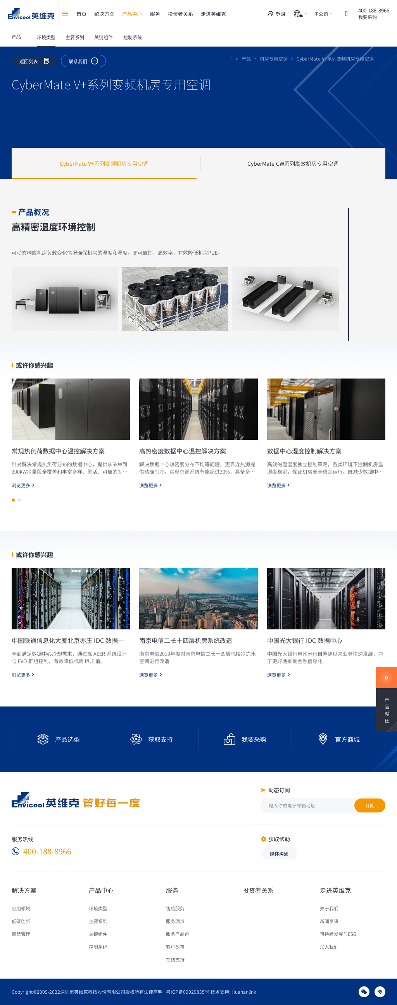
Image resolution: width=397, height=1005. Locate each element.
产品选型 (67, 739)
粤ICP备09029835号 (187, 991)
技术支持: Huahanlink (233, 991)
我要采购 (367, 17)
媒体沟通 (279, 853)
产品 (246, 59)
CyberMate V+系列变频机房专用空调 (104, 163)
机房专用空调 (274, 59)
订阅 (370, 805)
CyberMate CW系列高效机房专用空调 (292, 163)
